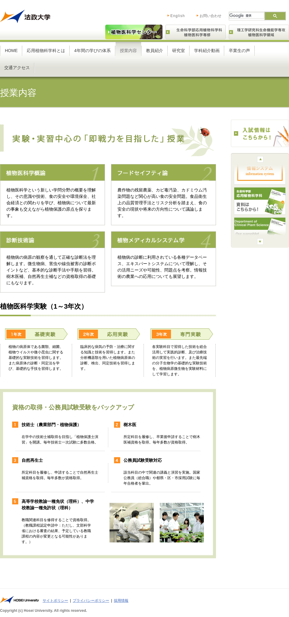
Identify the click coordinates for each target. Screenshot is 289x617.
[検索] (246, 15)
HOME (11, 50)
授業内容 (128, 50)
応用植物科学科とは (46, 50)
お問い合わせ (210, 16)
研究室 (178, 50)
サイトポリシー (55, 600)
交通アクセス (17, 67)
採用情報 (121, 600)
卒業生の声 (239, 50)
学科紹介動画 (207, 50)
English (171, 15)
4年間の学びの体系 (92, 50)
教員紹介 (154, 50)
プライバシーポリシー (91, 600)
